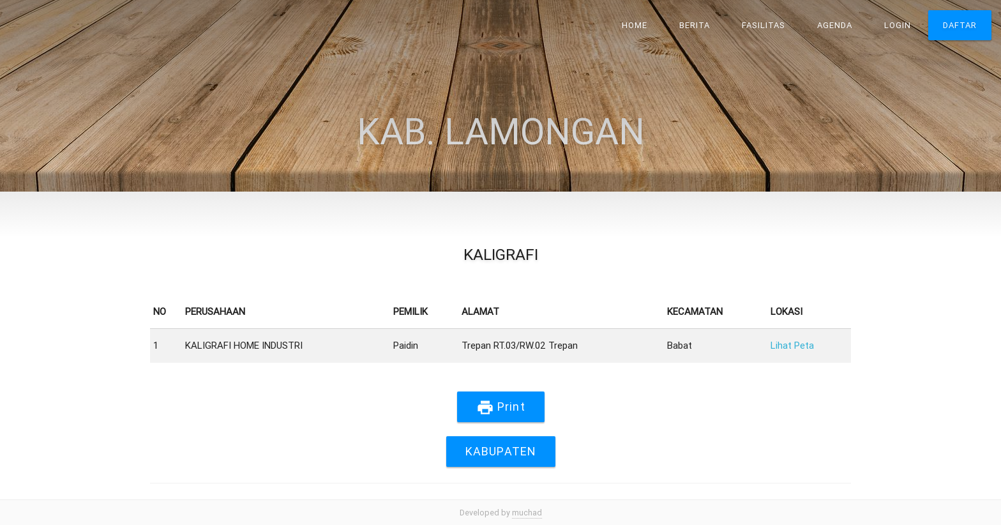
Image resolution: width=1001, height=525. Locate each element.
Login (897, 25)
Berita (694, 25)
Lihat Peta (792, 345)
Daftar (960, 25)
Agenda (834, 25)
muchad (527, 512)
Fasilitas (763, 25)
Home (634, 25)
